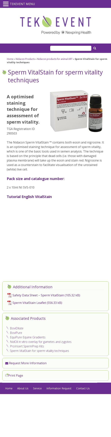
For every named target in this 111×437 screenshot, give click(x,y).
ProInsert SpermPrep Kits (27, 346)
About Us (22, 388)
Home (10, 59)
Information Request (59, 388)
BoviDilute (16, 328)
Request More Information (26, 363)
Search (95, 48)
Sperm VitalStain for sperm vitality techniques (39, 351)
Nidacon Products (25, 59)
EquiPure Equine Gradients (27, 337)
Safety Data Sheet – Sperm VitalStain (38, 295)
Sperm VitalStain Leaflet (29, 303)
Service (37, 388)
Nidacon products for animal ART (54, 59)
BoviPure (16, 333)
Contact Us (83, 388)
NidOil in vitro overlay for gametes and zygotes (41, 342)
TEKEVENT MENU (22, 4)
